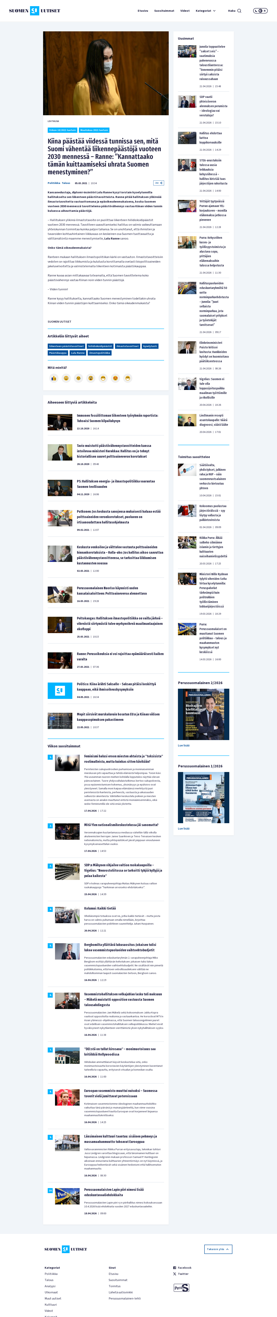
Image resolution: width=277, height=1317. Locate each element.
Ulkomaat (51, 1292)
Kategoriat (206, 10)
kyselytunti (150, 346)
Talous (66, 183)
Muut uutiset (53, 1298)
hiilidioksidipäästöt (100, 346)
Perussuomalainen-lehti (125, 1298)
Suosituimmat (164, 11)
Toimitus (115, 1286)
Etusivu (143, 11)
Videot (185, 11)
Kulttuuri (51, 1305)
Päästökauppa (58, 353)
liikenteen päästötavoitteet (66, 346)
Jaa (158, 182)
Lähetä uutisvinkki (121, 1292)
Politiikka (54, 183)
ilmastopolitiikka (99, 353)
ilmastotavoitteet (128, 346)
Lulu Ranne (78, 353)
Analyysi (50, 1286)
